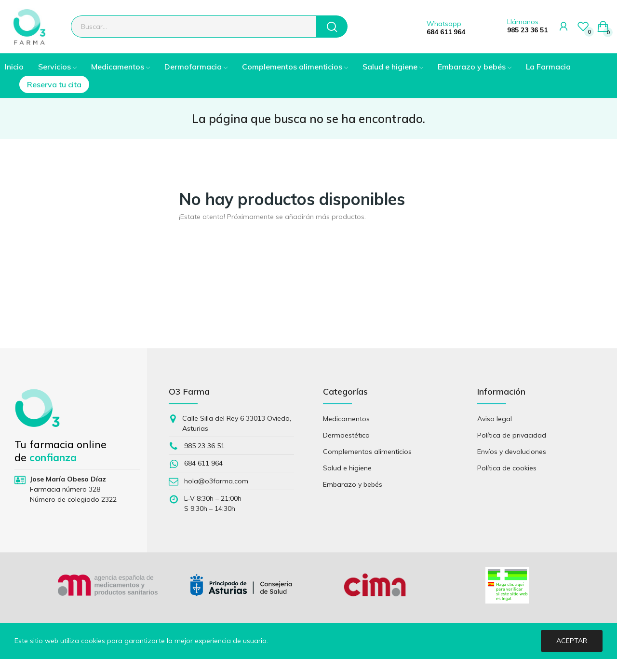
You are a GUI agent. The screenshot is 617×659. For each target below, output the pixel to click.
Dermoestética (346, 435)
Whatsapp (444, 23)
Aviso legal (494, 418)
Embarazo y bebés (352, 484)
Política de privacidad (511, 435)
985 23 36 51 (527, 30)
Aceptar (571, 640)
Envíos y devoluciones (511, 451)
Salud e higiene (347, 468)
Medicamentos (346, 418)
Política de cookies (507, 468)
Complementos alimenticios (367, 451)
